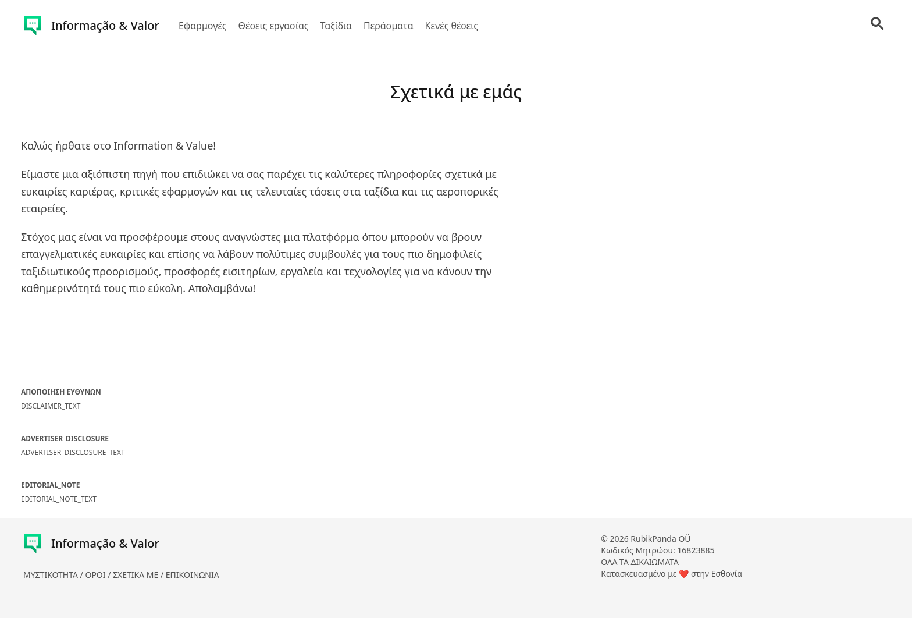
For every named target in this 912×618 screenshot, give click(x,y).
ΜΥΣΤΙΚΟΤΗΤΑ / (54, 574)
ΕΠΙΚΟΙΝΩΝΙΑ (192, 574)
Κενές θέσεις (452, 25)
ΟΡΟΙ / (99, 574)
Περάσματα (389, 25)
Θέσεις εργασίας (273, 25)
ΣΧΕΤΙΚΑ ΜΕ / (139, 574)
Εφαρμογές (203, 25)
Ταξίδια (336, 25)
